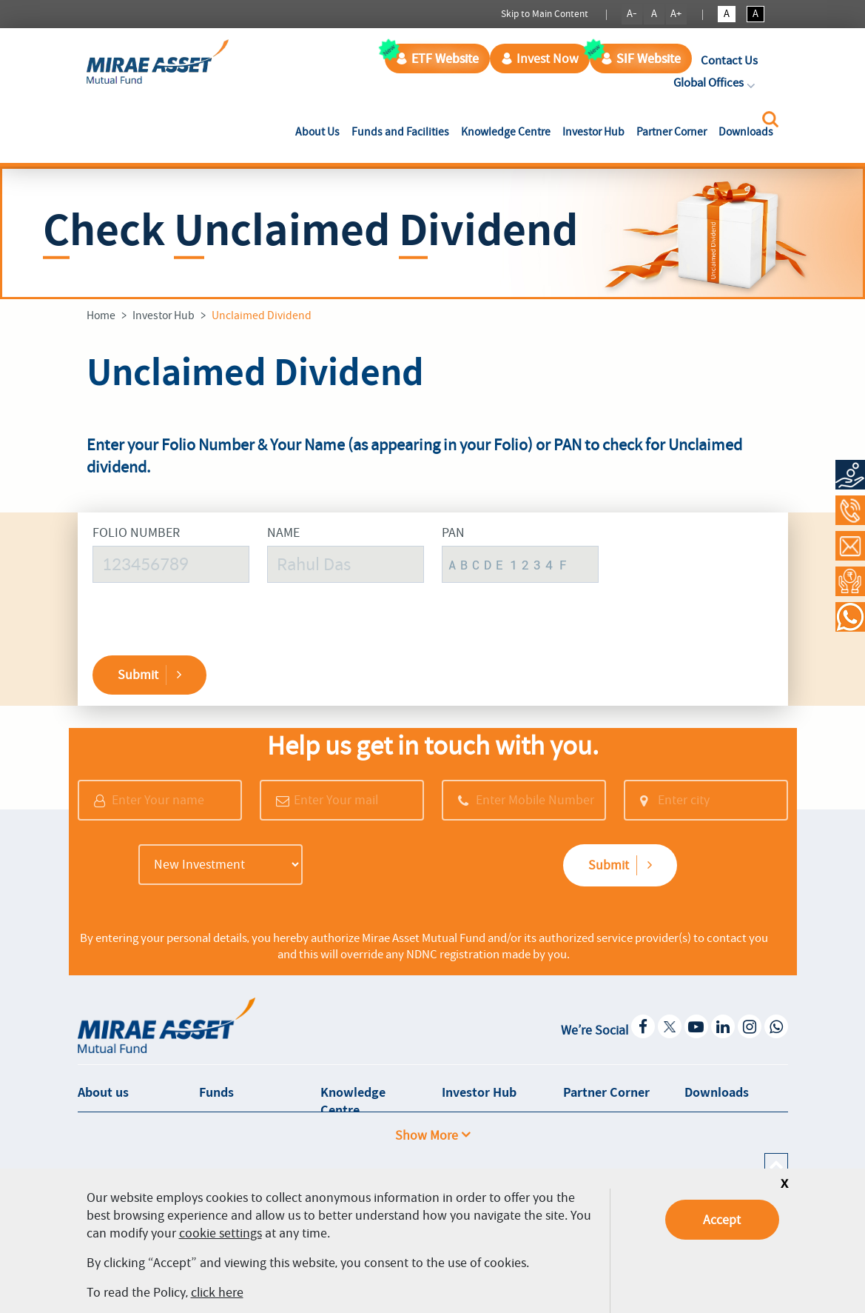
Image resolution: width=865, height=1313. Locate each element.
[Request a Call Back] (850, 581)
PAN (453, 532)
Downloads (745, 131)
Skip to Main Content (544, 13)
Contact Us (729, 60)
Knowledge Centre (506, 131)
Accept (722, 1219)
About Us (320, 131)
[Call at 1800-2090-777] (850, 510)
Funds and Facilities (400, 131)
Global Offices (715, 83)
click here (217, 1292)
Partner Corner (671, 131)
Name (283, 532)
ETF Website (437, 58)
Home (101, 315)
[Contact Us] (850, 546)
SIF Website (641, 58)
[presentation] (703, 572)
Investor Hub (593, 131)
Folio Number (136, 532)
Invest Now (540, 58)
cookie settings (220, 1233)
